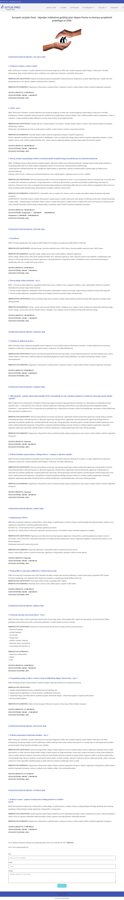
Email (10, 862)
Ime (9, 854)
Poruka (10, 871)
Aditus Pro (70, 842)
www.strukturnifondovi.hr (20, 847)
